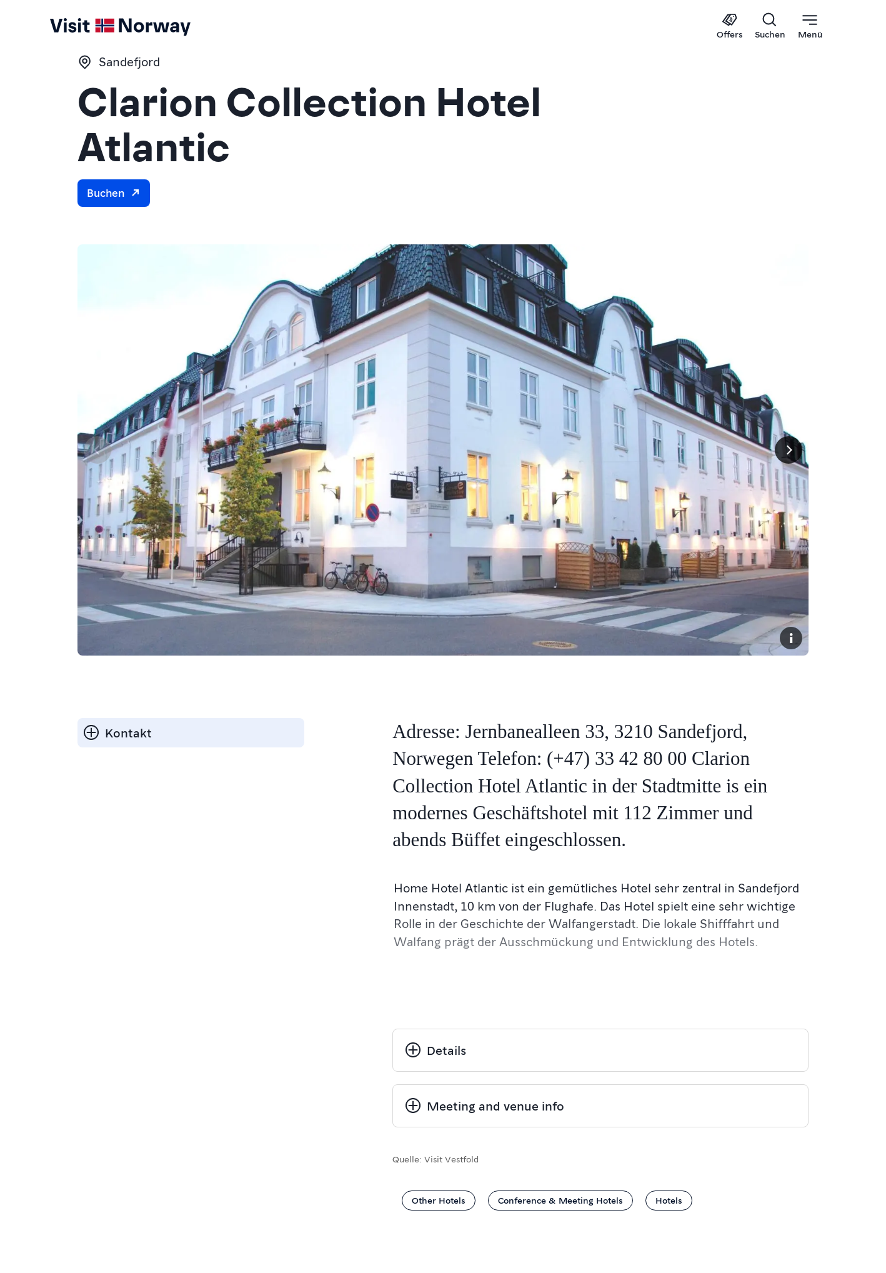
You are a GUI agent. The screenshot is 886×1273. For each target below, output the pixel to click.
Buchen (114, 192)
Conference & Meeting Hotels (560, 1200)
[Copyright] (791, 638)
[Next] (788, 450)
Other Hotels (438, 1200)
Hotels (668, 1200)
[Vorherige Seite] (97, 450)
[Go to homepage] (77, 26)
